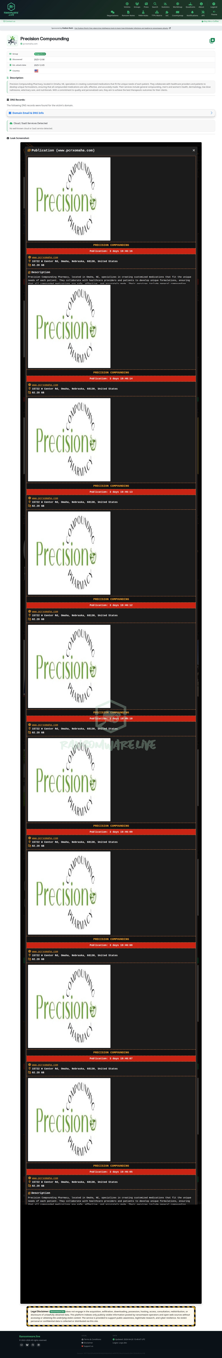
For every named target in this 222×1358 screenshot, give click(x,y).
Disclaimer (87, 1342)
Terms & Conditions (91, 1339)
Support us (87, 1346)
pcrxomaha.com (29, 43)
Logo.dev (123, 1342)
